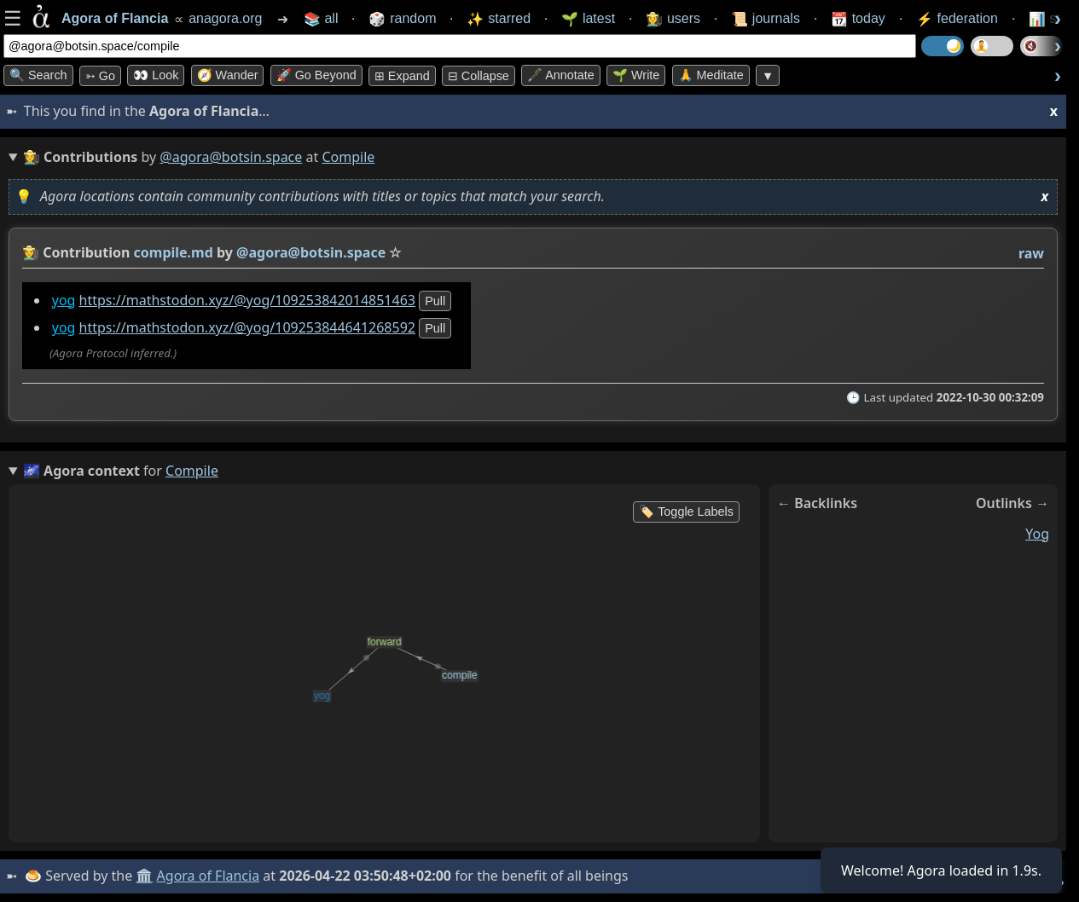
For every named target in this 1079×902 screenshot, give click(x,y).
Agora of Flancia (208, 875)
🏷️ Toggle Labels (686, 511)
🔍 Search (38, 75)
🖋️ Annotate (561, 75)
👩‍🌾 (30, 252)
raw (1031, 253)
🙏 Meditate (711, 75)
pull (435, 301)
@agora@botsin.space (231, 156)
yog (64, 300)
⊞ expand (402, 76)
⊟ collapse (478, 76)
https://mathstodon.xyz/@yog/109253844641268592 (247, 327)
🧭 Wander (227, 75)
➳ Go (100, 76)
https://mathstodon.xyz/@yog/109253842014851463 (247, 300)
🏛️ (144, 875)
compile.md (173, 252)
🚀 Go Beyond (316, 75)
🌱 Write (635, 75)
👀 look (155, 75)
